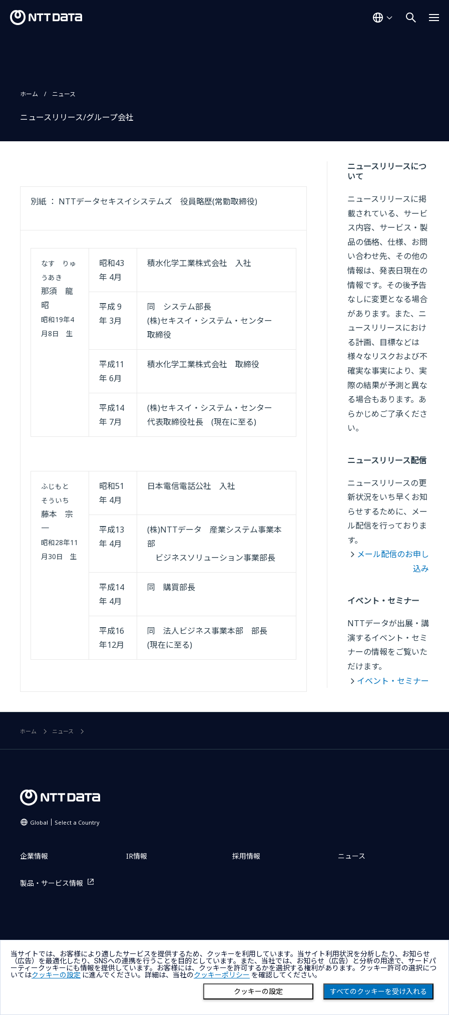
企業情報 (34, 856)
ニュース (64, 94)
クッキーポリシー (222, 975)
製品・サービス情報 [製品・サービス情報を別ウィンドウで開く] (51, 883)
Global (65, 822)
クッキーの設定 (258, 991)
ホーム (29, 94)
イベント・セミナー (393, 680)
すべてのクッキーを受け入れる (378, 991)
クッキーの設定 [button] (56, 975)
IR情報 (136, 856)
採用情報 (246, 856)
